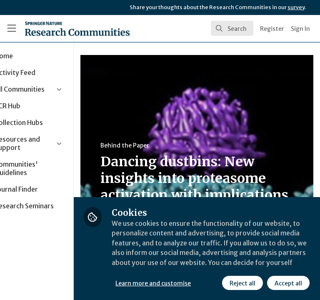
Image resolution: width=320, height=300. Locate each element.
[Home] (77, 28)
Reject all (169, 283)
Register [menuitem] (272, 28)
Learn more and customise (186, 264)
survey (296, 7)
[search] (232, 28)
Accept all (214, 283)
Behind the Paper (157, 145)
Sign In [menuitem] (300, 28)
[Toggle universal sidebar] (11, 28)
